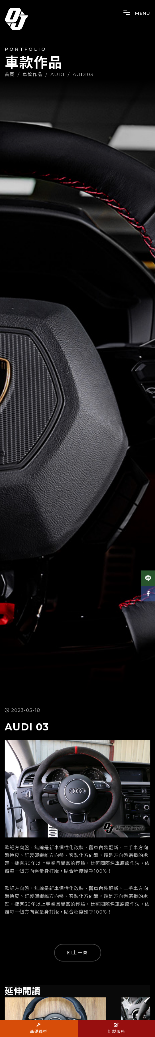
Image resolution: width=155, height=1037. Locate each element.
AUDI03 (83, 74)
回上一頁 (77, 952)
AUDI (57, 74)
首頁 (10, 74)
